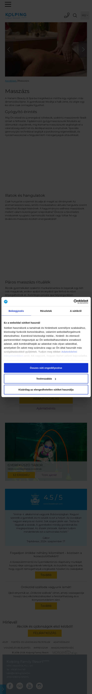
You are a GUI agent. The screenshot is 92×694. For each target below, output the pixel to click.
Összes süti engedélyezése (46, 367)
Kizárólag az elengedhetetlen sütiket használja (45, 389)
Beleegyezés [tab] (16, 310)
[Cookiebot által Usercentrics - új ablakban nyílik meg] (73, 302)
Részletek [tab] (46, 310)
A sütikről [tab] (76, 310)
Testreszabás (46, 378)
